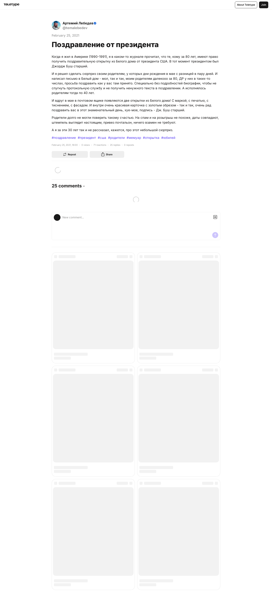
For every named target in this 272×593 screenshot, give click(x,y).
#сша (102, 138)
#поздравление (64, 138)
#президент (87, 138)
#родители (116, 138)
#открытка (151, 138)
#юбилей (168, 138)
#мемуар (134, 138)
